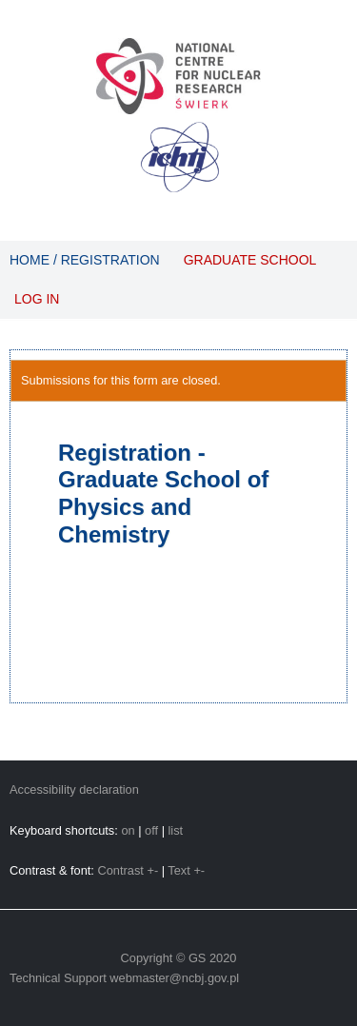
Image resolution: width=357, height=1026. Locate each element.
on (127, 830)
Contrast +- (127, 870)
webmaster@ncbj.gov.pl (174, 978)
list (176, 830)
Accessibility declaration (74, 789)
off (151, 830)
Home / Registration (85, 259)
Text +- (186, 870)
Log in (36, 298)
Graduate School (250, 259)
